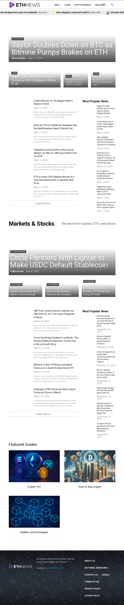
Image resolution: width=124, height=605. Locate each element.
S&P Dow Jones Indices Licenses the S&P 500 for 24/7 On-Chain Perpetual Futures (54, 314)
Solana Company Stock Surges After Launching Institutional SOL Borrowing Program (106, 357)
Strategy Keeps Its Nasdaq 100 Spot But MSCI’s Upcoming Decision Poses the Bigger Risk (105, 408)
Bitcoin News (18, 39)
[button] (112, 4)
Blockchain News (18, 251)
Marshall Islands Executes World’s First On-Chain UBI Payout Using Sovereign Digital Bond (106, 321)
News (14, 73)
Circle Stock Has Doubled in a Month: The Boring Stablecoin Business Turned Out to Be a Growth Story (56, 340)
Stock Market (16, 284)
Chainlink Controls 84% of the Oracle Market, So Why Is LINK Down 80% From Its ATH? (55, 153)
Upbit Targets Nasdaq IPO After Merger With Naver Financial (105, 390)
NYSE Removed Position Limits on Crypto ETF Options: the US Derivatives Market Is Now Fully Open (106, 158)
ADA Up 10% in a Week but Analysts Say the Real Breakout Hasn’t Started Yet (55, 127)
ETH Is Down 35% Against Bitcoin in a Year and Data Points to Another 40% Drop (54, 180)
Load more (43, 203)
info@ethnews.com (54, 568)
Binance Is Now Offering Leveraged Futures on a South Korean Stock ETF (54, 366)
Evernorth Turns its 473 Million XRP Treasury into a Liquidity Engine (106, 204)
